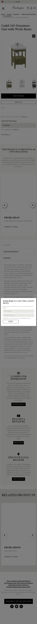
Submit (10, 321)
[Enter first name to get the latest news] (18, 311)
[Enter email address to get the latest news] (18, 315)
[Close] (35, 296)
